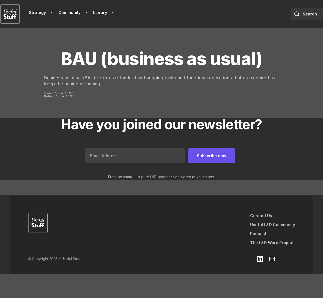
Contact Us (261, 215)
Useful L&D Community (272, 224)
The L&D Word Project (272, 242)
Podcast (258, 233)
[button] (40, 12)
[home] (10, 14)
